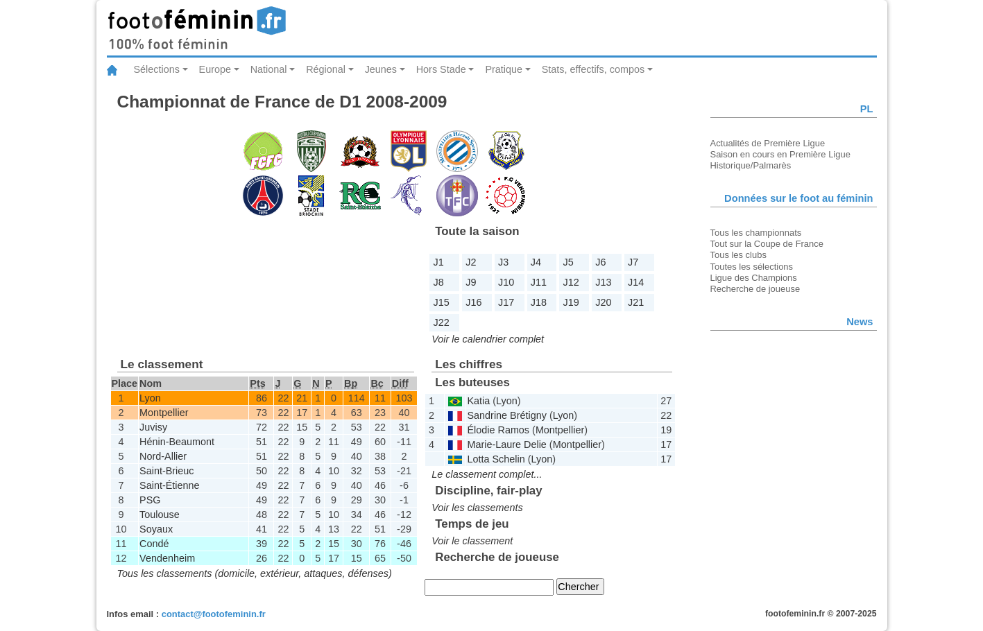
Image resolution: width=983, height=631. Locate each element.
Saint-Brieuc (166, 470)
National (268, 69)
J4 (536, 262)
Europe (215, 69)
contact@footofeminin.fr (214, 614)
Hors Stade (441, 69)
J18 (539, 302)
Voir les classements (476, 507)
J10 (506, 282)
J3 (503, 262)
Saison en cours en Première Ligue (780, 154)
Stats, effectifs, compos (593, 69)
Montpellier (163, 412)
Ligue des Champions (753, 278)
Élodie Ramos (498, 429)
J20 (603, 302)
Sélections (157, 69)
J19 (571, 302)
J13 (603, 282)
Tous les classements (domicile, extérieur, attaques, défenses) (254, 573)
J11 (539, 282)
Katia (478, 400)
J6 (600, 262)
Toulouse (159, 514)
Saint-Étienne (169, 485)
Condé (154, 543)
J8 (439, 282)
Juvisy (153, 427)
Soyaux (156, 529)
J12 (571, 282)
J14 (636, 282)
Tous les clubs (738, 255)
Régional (325, 69)
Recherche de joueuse (755, 289)
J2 (470, 262)
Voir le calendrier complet (487, 339)
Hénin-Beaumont (176, 441)
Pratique (503, 69)
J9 (470, 282)
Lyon (150, 398)
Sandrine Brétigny (506, 415)
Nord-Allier (163, 456)
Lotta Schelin (495, 459)
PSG (149, 499)
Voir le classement (472, 540)
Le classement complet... (486, 474)
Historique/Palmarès (751, 165)
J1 (439, 262)
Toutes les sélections (752, 266)
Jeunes (381, 69)
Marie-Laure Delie (506, 444)
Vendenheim (167, 558)
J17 (506, 302)
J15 (442, 302)
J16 (473, 302)
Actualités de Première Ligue (768, 143)
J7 (633, 262)
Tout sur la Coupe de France (766, 244)
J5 (568, 262)
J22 (442, 322)
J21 (636, 302)
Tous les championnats (756, 232)
